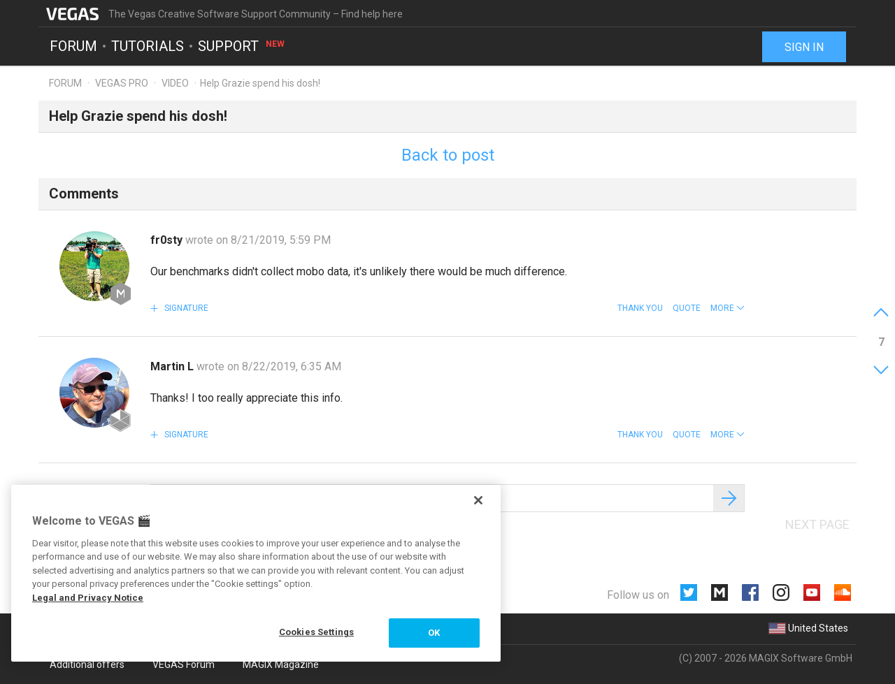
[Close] (478, 500)
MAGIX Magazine (281, 664)
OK (434, 632)
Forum (73, 46)
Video (175, 83)
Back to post (447, 155)
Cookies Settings (316, 632)
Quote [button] (687, 308)
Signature (185, 308)
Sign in (804, 47)
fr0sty (167, 240)
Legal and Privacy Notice (87, 597)
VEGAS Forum (183, 664)
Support (242, 46)
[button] (727, 308)
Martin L (173, 366)
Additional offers (87, 664)
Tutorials (147, 46)
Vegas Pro (121, 83)
